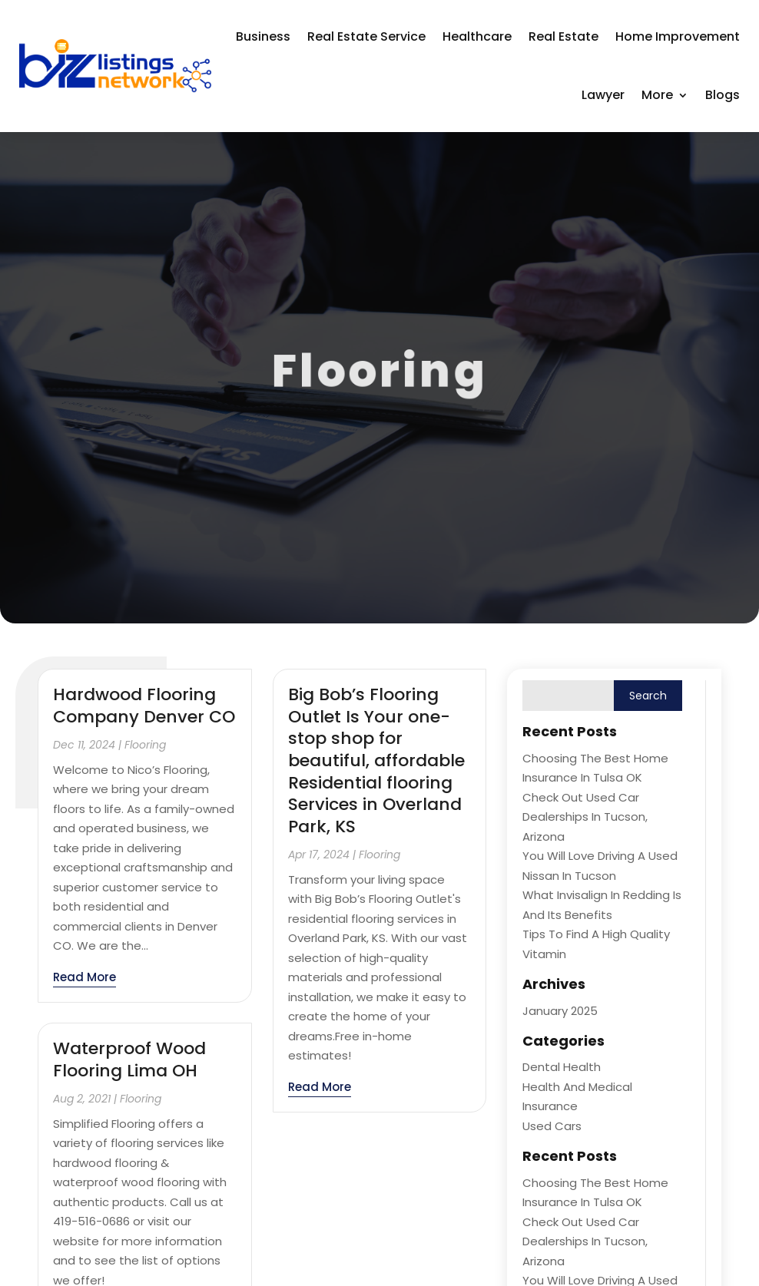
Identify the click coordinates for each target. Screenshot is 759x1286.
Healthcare (477, 36)
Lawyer (603, 95)
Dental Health (561, 1067)
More (657, 95)
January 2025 (560, 1011)
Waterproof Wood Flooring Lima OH (129, 1059)
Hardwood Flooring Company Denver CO (144, 706)
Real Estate (563, 36)
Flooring (145, 744)
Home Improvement (677, 36)
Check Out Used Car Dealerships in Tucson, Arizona (585, 817)
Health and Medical (577, 1087)
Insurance (550, 1106)
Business (263, 36)
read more (84, 977)
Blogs (722, 95)
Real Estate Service (366, 36)
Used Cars (552, 1126)
